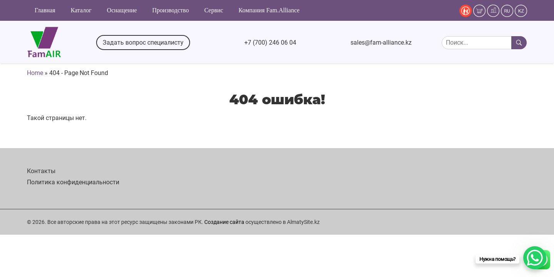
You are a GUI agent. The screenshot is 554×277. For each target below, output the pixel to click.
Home (35, 73)
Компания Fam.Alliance (269, 10)
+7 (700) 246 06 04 (270, 42)
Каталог (81, 10)
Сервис (213, 10)
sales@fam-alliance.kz (381, 42)
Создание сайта (224, 222)
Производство (170, 10)
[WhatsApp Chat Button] (534, 257)
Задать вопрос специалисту (143, 42)
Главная (45, 10)
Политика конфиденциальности (73, 182)
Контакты (41, 171)
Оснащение (122, 10)
